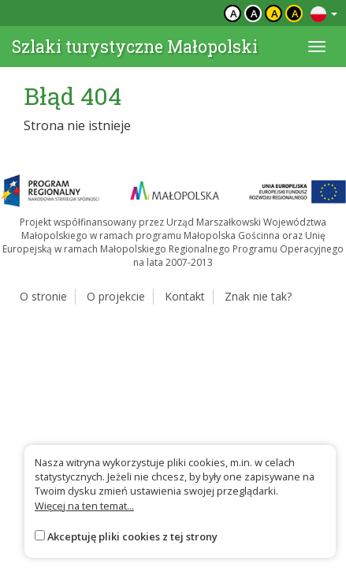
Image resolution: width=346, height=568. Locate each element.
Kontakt (185, 296)
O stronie (43, 296)
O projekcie (116, 296)
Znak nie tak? (258, 296)
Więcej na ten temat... (84, 506)
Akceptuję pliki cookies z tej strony (132, 536)
